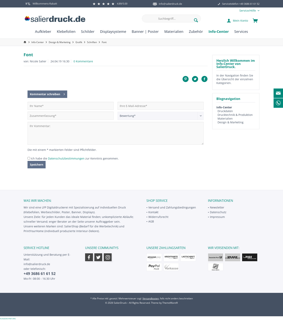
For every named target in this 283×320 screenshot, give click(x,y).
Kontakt (153, 212)
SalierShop (71, 226)
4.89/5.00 (110, 3)
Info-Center (224, 107)
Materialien (225, 118)
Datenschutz (218, 212)
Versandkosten (150, 298)
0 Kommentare (83, 61)
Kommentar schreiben (47, 93)
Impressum (217, 217)
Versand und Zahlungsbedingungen (172, 207)
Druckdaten (225, 111)
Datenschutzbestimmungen (66, 158)
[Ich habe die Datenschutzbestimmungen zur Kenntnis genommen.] (29, 158)
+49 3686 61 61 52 (40, 273)
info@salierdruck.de (170, 4)
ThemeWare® (170, 302)
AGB (151, 221)
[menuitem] (247, 10)
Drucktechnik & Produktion (235, 115)
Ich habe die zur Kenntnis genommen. (75, 158)
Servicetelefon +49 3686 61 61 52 (240, 4)
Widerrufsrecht (158, 217)
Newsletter (217, 207)
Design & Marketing (230, 122)
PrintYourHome (34, 231)
